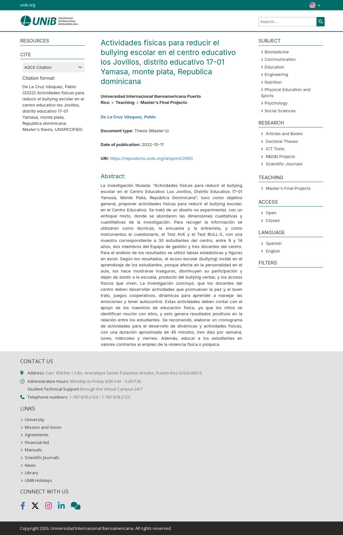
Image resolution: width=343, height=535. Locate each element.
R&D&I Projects (280, 156)
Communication (280, 59)
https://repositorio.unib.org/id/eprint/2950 (151, 158)
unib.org (27, 5)
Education (274, 66)
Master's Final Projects (288, 188)
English (273, 251)
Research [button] (271, 123)
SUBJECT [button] (270, 41)
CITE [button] (25, 54)
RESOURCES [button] (34, 41)
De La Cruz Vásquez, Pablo (128, 116)
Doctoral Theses (282, 141)
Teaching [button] (271, 177)
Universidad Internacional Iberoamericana (92, 528)
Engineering (276, 74)
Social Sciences (280, 110)
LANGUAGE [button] (272, 232)
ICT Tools (275, 148)
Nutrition (273, 82)
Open (271, 212)
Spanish (273, 243)
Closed (273, 220)
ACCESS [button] (268, 202)
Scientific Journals (284, 163)
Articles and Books (284, 133)
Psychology (276, 103)
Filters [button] (268, 263)
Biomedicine (277, 51)
